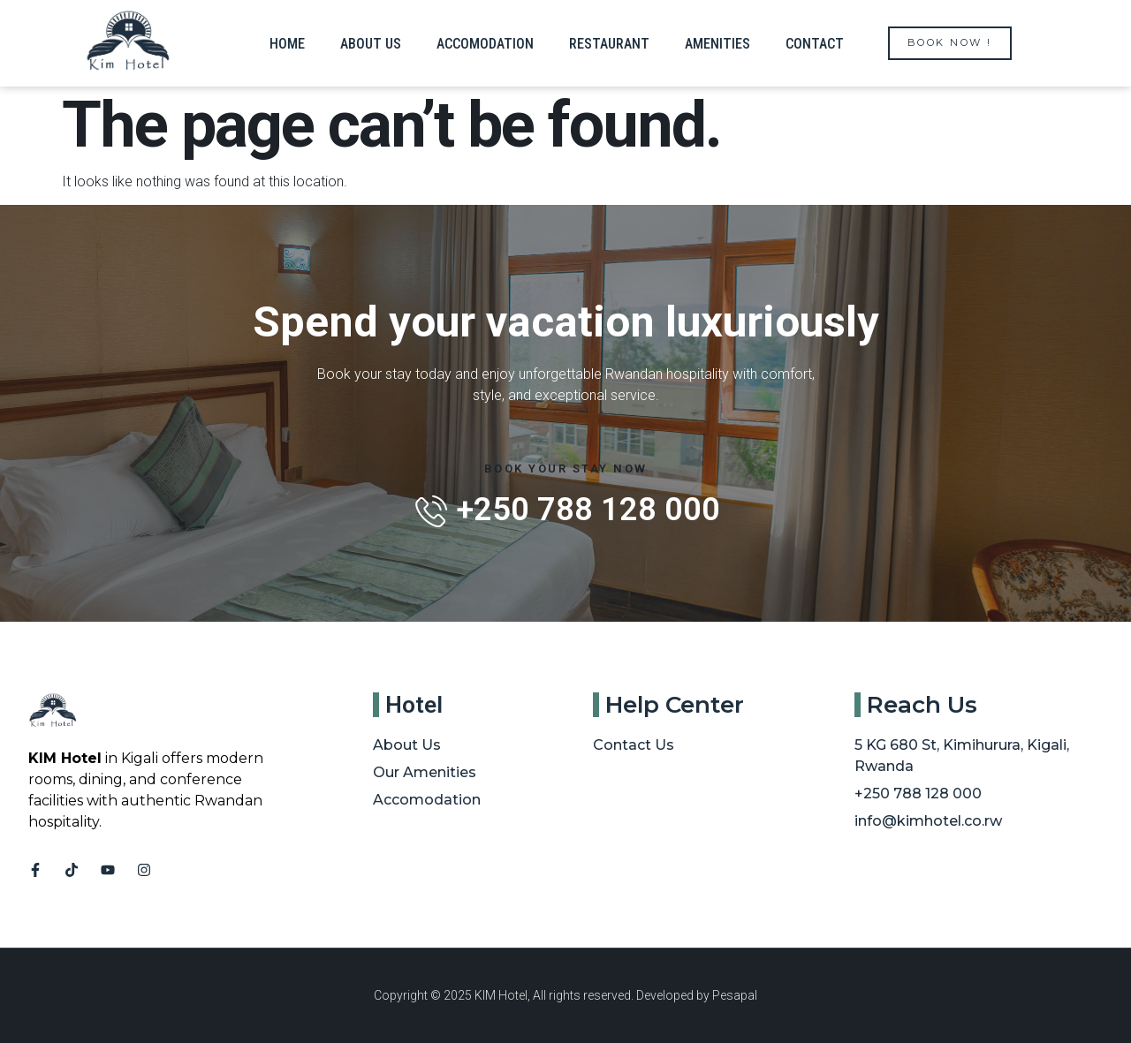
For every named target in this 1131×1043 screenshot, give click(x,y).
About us (370, 43)
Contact (815, 43)
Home (287, 43)
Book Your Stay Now (566, 468)
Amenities (717, 43)
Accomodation (485, 43)
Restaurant (609, 43)
